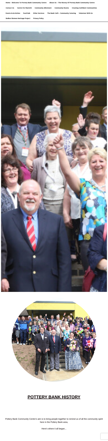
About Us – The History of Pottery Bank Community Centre (72, 3)
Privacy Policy (38, 18)
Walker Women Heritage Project (18, 18)
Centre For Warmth (24, 8)
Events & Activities (13, 13)
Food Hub (26, 13)
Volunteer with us (86, 13)
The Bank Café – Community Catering (61, 13)
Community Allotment (43, 8)
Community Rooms (62, 8)
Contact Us (10, 8)
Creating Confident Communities (84, 8)
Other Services (38, 13)
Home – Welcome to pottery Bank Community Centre (26, 3)
